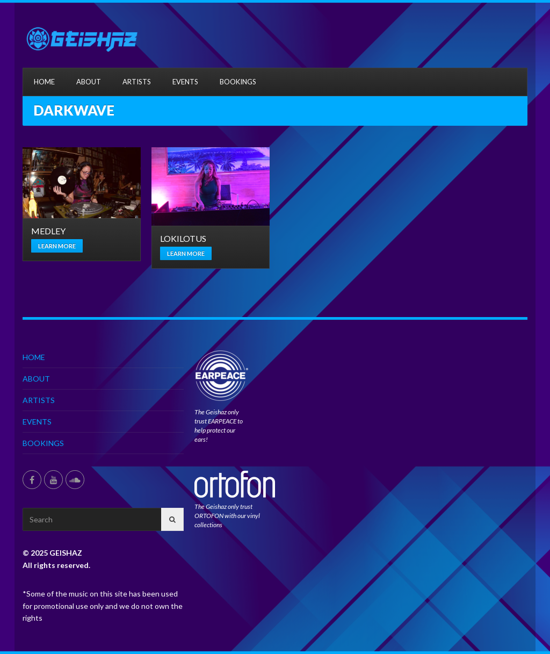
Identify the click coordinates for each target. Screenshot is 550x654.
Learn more (57, 245)
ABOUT (88, 81)
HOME (44, 81)
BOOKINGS (238, 81)
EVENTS (185, 81)
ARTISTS (136, 81)
